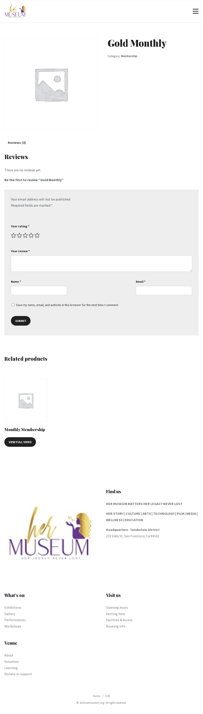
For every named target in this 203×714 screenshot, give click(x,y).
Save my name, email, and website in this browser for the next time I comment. (67, 305)
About (9, 655)
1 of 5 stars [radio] (13, 235)
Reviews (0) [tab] (17, 142)
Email (140, 282)
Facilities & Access (119, 620)
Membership (129, 56)
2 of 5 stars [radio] (19, 235)
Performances (15, 620)
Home (96, 696)
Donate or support (18, 674)
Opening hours (117, 607)
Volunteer (11, 661)
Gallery (9, 614)
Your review (20, 251)
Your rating (20, 226)
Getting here (115, 614)
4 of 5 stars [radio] (31, 235)
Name (16, 282)
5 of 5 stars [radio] (37, 235)
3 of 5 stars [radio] (25, 235)
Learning (11, 668)
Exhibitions (12, 607)
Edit (108, 696)
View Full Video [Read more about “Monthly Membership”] (20, 442)
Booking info (115, 626)
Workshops (12, 626)
